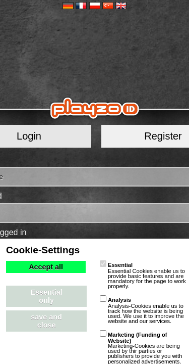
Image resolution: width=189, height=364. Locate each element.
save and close (46, 321)
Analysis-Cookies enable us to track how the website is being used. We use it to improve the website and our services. (142, 310)
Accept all (46, 267)
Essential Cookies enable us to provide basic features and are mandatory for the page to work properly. (143, 275)
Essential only (46, 296)
